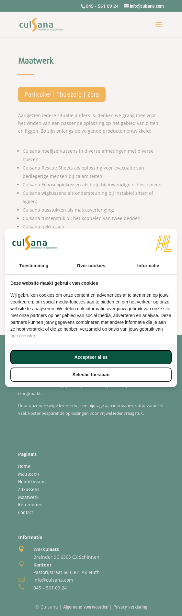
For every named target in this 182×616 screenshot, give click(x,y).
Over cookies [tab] (91, 265)
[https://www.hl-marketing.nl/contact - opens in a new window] (163, 244)
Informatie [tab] (148, 265)
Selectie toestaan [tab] (91, 374)
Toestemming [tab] (33, 265)
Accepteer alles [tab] (91, 357)
